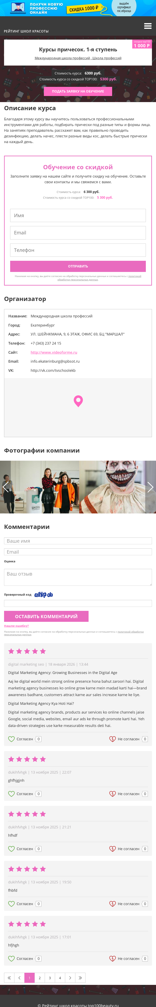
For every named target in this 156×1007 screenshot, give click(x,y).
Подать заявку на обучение (78, 91)
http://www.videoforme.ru (54, 352)
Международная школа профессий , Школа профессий (78, 58)
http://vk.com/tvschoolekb (53, 370)
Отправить (78, 266)
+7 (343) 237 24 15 (46, 343)
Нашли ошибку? (16, 626)
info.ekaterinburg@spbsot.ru (55, 361)
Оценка (9, 561)
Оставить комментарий (46, 616)
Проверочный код (17, 594)
